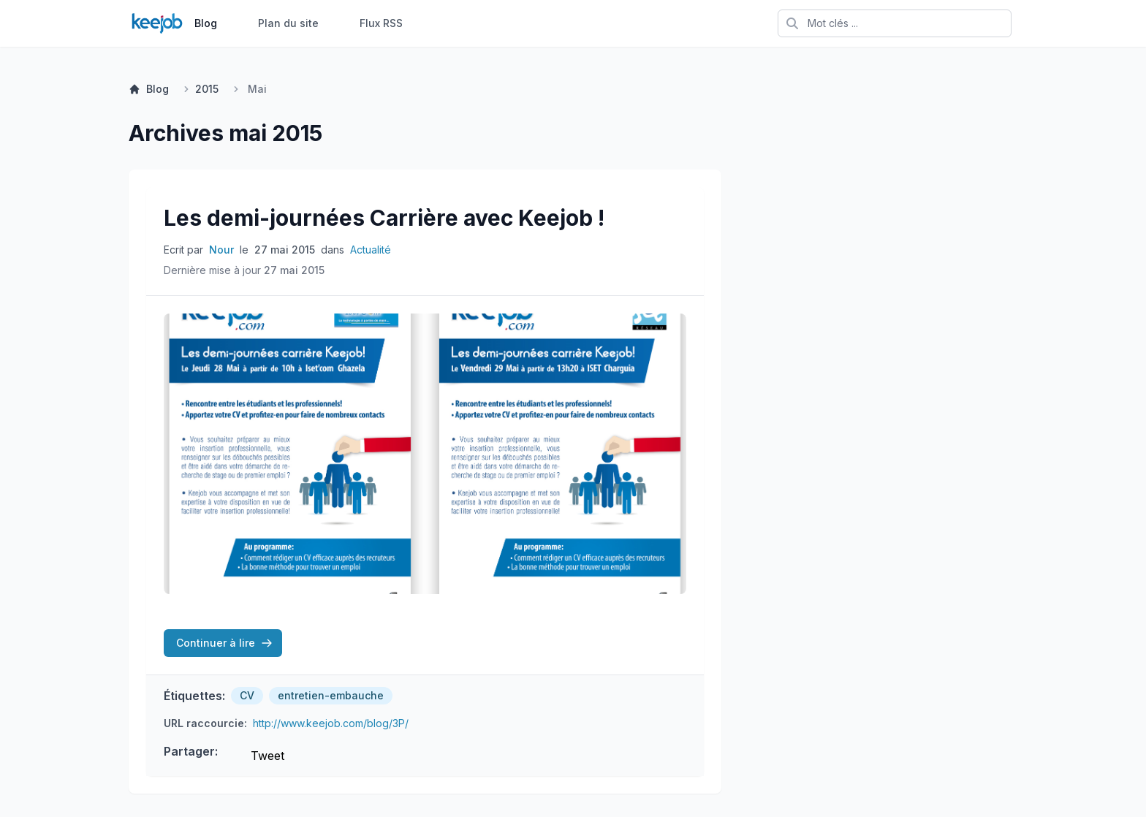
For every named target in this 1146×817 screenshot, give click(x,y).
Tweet (267, 755)
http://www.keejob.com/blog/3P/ (331, 723)
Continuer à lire (224, 642)
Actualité (370, 249)
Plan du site (288, 23)
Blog (205, 23)
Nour (221, 249)
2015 (207, 89)
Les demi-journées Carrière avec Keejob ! (384, 218)
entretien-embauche (331, 695)
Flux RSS (381, 23)
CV (247, 695)
